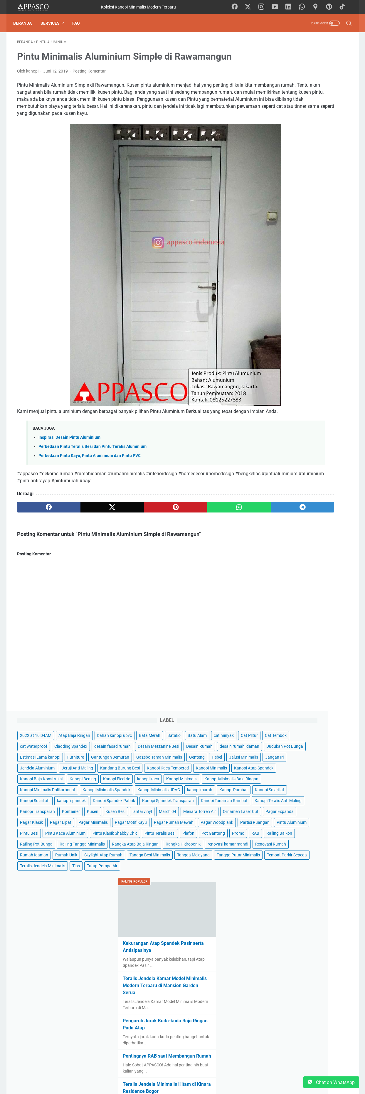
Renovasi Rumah (326, 549)
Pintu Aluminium (278, 451)
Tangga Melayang (327, 581)
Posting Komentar (89, 74)
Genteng (324, 169)
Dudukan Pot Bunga (281, 136)
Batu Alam (292, 82)
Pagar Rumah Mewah (322, 429)
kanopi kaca (308, 245)
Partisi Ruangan (317, 440)
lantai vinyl (300, 386)
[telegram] (216, 525)
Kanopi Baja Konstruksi (284, 234)
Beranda (26, 23)
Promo (269, 495)
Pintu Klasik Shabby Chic (285, 473)
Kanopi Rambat (277, 310)
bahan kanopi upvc (280, 71)
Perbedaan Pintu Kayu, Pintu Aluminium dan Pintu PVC (89, 473)
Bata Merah (315, 71)
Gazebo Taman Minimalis (286, 169)
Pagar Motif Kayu (279, 429)
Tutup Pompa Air (278, 625)
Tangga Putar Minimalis (284, 592)
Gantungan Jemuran (282, 158)
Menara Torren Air (279, 397)
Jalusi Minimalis (295, 179)
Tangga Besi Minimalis (283, 581)
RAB (286, 495)
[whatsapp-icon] (304, 7)
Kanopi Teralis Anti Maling (286, 364)
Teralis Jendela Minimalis (285, 614)
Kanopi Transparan (280, 375)
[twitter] (83, 525)
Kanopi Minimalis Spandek (287, 288)
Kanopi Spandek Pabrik (284, 332)
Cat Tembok (298, 92)
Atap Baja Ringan (317, 60)
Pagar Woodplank (279, 440)
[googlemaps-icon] (318, 7)
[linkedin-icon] (291, 7)
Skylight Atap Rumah (282, 571)
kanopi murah (325, 299)
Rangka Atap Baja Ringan (286, 527)
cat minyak (319, 82)
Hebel (268, 179)
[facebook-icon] (238, 7)
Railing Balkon (310, 495)
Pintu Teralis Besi (278, 484)
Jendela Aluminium (280, 190)
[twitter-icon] (252, 7)
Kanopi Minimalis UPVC (284, 299)
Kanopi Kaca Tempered (284, 212)
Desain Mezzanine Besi (284, 114)
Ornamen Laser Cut (320, 397)
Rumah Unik (309, 560)
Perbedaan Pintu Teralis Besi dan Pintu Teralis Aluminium (92, 464)
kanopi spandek (314, 321)
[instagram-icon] (265, 7)
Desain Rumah (325, 114)
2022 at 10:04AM (279, 60)
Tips (319, 614)
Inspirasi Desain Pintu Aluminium (69, 455)
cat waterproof (329, 92)
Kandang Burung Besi (283, 201)
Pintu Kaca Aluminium (283, 462)
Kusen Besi (273, 386)
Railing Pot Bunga (279, 505)
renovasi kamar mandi (283, 549)
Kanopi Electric (276, 245)
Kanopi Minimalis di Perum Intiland (301, 1021)
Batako (269, 82)
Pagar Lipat (274, 418)
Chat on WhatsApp (331, 1082)
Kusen (336, 375)
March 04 (325, 386)
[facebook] (39, 525)
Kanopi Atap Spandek (282, 223)
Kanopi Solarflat (313, 310)
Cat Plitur (271, 92)
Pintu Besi (309, 451)
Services (53, 23)
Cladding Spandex (279, 103)
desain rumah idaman (283, 125)
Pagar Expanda (277, 408)
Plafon (307, 484)
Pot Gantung (332, 484)
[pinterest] (128, 525)
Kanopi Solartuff (278, 321)
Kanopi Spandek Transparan (289, 342)
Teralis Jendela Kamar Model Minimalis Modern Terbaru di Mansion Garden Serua (296, 740)
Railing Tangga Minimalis (285, 516)
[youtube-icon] (278, 7)
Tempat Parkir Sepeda (283, 603)
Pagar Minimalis (306, 418)
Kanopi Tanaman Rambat (286, 353)
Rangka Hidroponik (280, 538)
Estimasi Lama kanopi (283, 147)
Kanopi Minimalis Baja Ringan (290, 266)
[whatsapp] (172, 525)
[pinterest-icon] (331, 7)
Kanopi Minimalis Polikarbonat (291, 277)
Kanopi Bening (326, 234)
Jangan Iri (326, 179)
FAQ (80, 23)
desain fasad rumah (321, 103)
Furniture (318, 147)
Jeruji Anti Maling (320, 190)
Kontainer (314, 375)
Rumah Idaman (277, 560)
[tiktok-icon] (344, 7)
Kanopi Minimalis (327, 212)
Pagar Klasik (309, 408)
